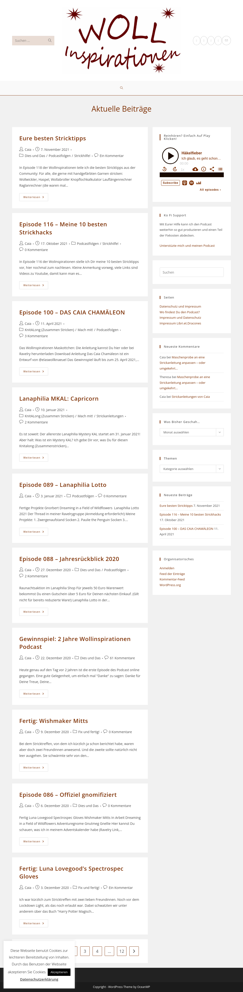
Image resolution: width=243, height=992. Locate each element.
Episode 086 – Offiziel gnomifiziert (68, 794)
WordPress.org (170, 585)
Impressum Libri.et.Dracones (180, 323)
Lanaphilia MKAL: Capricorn (59, 398)
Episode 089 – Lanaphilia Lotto (63, 485)
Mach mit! (85, 330)
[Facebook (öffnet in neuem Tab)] (203, 40)
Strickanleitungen (110, 416)
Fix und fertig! (88, 732)
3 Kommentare (36, 336)
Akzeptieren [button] (59, 972)
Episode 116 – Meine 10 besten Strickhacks (190, 514)
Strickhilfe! (82, 155)
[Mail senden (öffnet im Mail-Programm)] (226, 40)
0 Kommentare (36, 249)
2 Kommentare (36, 422)
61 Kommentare (122, 658)
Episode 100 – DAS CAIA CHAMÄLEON (72, 312)
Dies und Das (35, 155)
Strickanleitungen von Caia (191, 396)
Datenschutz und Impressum (180, 306)
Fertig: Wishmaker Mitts (53, 721)
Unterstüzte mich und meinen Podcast (187, 245)
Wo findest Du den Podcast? (180, 312)
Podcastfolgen (59, 155)
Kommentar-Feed (172, 579)
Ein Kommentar (112, 155)
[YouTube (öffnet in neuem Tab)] (218, 40)
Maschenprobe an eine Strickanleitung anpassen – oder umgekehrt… (183, 362)
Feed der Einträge (172, 574)
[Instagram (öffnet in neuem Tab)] (211, 40)
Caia (28, 149)
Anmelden (167, 568)
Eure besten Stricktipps (52, 138)
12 (121, 951)
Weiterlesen (35, 198)
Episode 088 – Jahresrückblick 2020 (69, 559)
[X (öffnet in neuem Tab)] (196, 40)
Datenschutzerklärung (39, 979)
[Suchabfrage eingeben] (192, 272)
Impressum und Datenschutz (180, 317)
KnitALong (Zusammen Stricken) (49, 330)
